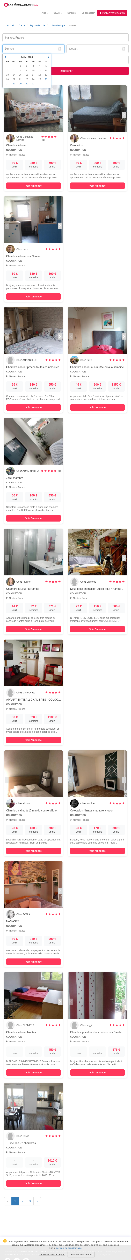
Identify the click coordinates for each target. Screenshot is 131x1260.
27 (7, 83)
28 (14, 83)
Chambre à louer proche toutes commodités (32, 367)
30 (27, 83)
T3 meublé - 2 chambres (21, 1143)
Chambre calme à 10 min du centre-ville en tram (35, 810)
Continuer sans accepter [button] (52, 1254)
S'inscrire (71, 13)
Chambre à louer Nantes (21, 1032)
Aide (45, 13)
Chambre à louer (16, 145)
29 (20, 83)
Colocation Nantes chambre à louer (91, 810)
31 (33, 83)
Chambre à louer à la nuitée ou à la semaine (97, 367)
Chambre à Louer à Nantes (22, 588)
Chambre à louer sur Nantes (23, 256)
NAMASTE (12, 921)
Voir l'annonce (33, 185)
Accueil (10, 25)
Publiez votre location (112, 13)
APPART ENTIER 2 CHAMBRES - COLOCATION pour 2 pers (43, 699)
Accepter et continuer (81, 1254)
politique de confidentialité (69, 1248)
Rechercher (66, 70)
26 (46, 79)
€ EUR (57, 13)
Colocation (76, 145)
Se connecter (88, 13)
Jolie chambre (14, 478)
